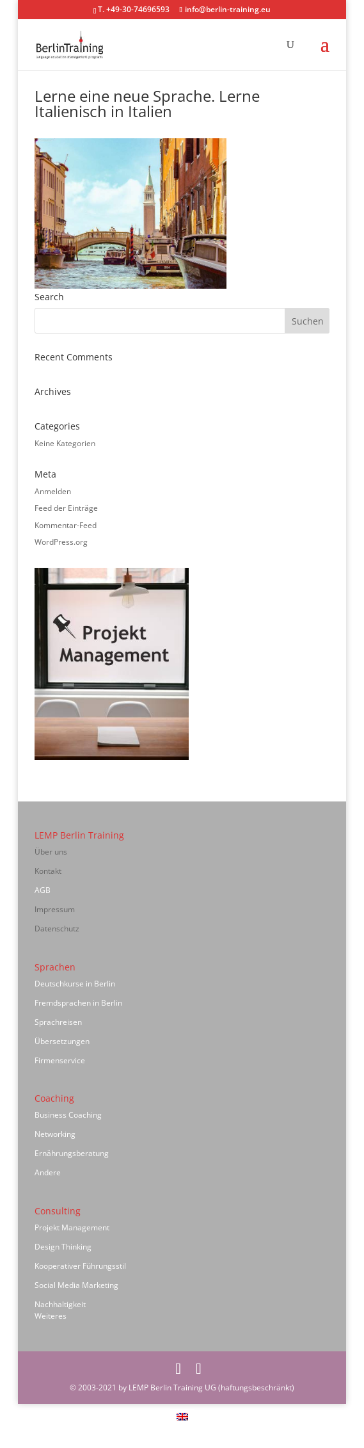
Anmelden (53, 491)
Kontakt (48, 870)
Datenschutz (57, 928)
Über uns (51, 851)
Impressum (55, 909)
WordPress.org (61, 541)
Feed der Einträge (66, 508)
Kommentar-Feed (66, 525)
